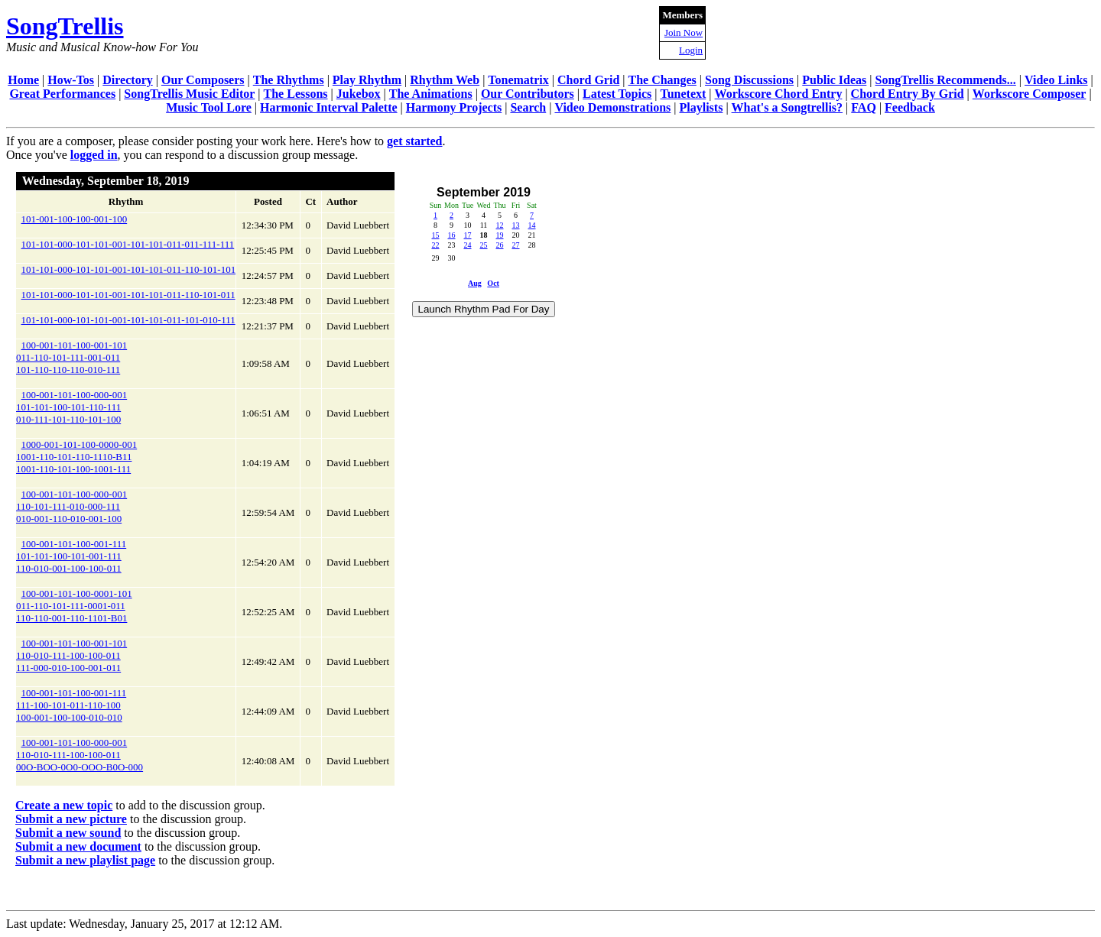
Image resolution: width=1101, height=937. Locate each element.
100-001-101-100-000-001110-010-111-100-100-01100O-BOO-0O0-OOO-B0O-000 (79, 755)
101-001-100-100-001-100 (74, 219)
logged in (94, 154)
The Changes (662, 79)
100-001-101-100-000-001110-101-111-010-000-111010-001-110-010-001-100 (71, 506)
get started (414, 141)
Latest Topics (617, 93)
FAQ (863, 107)
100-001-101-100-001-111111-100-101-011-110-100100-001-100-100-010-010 (71, 705)
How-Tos (70, 79)
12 (499, 225)
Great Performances (62, 93)
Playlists (701, 107)
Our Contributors (527, 93)
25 (483, 245)
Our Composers (203, 79)
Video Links (1056, 79)
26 (499, 245)
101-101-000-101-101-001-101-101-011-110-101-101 (128, 269)
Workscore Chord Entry (779, 93)
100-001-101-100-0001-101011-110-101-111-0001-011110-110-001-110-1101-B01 (74, 606)
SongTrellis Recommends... (945, 79)
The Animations (431, 93)
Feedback (910, 107)
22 (435, 245)
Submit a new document (78, 846)
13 (515, 225)
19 (499, 235)
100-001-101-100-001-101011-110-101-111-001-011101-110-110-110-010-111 (71, 357)
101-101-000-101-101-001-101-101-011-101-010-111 (128, 320)
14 (531, 225)
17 (467, 235)
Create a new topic (63, 805)
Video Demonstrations (612, 107)
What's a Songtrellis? (787, 107)
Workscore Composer (1029, 93)
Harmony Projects (454, 107)
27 (515, 245)
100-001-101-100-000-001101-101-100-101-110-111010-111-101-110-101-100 (71, 407)
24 (467, 245)
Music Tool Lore (209, 107)
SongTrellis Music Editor (189, 93)
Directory (127, 79)
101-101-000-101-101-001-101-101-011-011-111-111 (128, 244)
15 (435, 235)
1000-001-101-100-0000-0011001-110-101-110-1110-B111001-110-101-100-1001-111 (76, 457)
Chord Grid (588, 79)
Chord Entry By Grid (907, 93)
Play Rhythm (367, 79)
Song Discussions (749, 79)
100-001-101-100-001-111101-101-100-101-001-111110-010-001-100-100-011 (71, 556)
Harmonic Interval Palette (329, 107)
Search (528, 107)
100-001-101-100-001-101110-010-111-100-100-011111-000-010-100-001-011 (71, 655)
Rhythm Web (444, 79)
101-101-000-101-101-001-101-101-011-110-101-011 (128, 294)
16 (451, 235)
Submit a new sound (68, 832)
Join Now (683, 32)
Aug (475, 283)
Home (23, 79)
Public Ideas (834, 79)
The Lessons (296, 93)
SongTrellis (65, 26)
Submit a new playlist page (85, 860)
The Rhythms (288, 79)
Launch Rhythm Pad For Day (484, 309)
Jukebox (358, 93)
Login (691, 50)
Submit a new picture (71, 818)
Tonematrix (518, 79)
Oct (493, 283)
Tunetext (683, 93)
